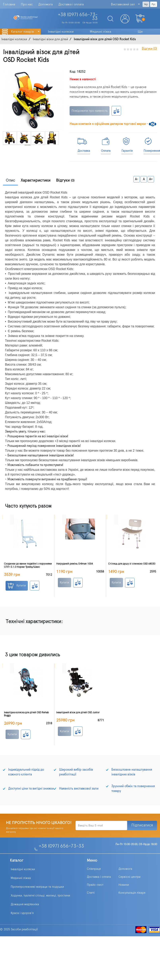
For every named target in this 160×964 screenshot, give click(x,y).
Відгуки (65, 180)
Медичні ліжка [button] (100, 31)
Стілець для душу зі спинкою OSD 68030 (131, 564)
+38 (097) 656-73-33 (61, 846)
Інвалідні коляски (23, 869)
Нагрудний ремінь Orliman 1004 (74, 564)
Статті (91, 892)
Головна (9, 4)
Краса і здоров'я (22, 913)
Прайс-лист (95, 884)
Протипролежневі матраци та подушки (37, 886)
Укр (146, 4)
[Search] (108, 18)
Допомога (45, 4)
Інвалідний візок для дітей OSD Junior (78, 712)
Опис (10, 180)
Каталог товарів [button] (23, 31)
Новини (123, 884)
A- (136, 179)
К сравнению (116, 110)
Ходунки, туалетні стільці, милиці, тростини (40, 895)
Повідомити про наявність (90, 110)
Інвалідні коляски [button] (61, 31)
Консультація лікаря (131, 892)
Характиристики (35, 180)
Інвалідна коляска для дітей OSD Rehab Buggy (26, 714)
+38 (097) (78, 16)
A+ (151, 179)
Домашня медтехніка (25, 904)
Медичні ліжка (21, 878)
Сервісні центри (129, 876)
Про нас (27, 4)
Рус (153, 4)
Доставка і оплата (71, 4)
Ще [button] (140, 31)
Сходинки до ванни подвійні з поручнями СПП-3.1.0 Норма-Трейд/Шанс (28, 565)
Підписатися (142, 825)
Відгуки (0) (149, 48)
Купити (17, 586)
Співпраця (94, 868)
